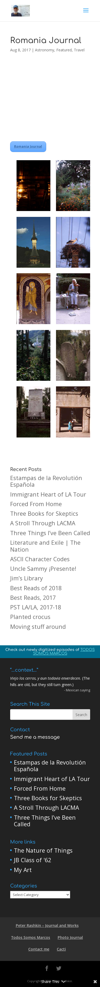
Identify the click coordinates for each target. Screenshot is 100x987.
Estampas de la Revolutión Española (46, 481)
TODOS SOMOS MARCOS (64, 651)
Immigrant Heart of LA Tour (48, 494)
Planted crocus (30, 617)
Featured (64, 49)
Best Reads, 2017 (33, 597)
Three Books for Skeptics (44, 513)
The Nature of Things (43, 850)
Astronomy (44, 49)
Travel (79, 49)
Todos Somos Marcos (30, 937)
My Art (23, 870)
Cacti (61, 949)
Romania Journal (28, 146)
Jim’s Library (26, 578)
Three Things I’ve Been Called (50, 533)
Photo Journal (70, 937)
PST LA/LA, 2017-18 (35, 607)
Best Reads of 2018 (36, 588)
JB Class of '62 (32, 860)
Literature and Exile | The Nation (45, 546)
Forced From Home (36, 504)
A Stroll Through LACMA (42, 523)
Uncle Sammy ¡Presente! (43, 568)
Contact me (38, 949)
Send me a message (35, 737)
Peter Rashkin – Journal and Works (47, 925)
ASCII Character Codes (40, 559)
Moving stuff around (38, 626)
